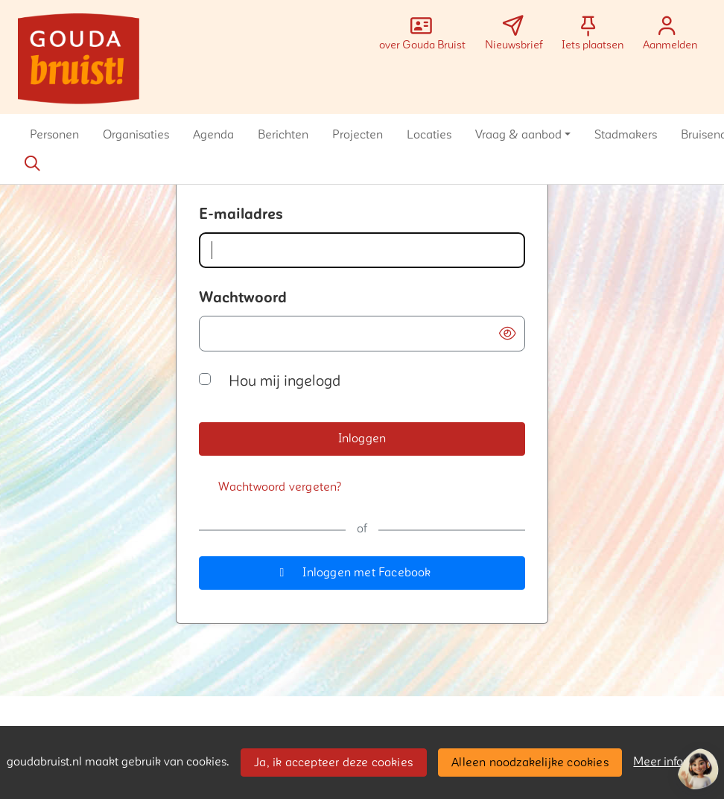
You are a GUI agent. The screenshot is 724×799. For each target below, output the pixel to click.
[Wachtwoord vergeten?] (280, 487)
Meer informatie (675, 761)
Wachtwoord (243, 298)
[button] (54, 135)
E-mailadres (241, 214)
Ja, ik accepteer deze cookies (333, 762)
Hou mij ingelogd (284, 381)
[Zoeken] (32, 164)
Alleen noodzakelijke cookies (530, 762)
